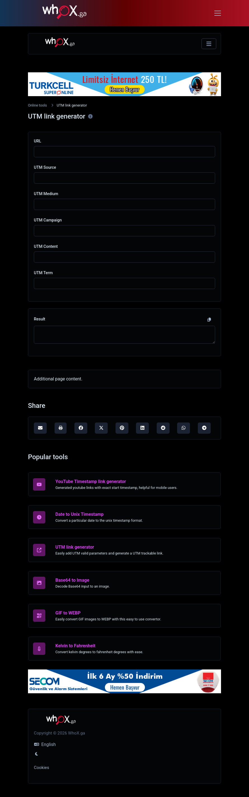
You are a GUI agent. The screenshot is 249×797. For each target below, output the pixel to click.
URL (37, 141)
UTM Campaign (48, 220)
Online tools (37, 105)
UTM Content (46, 246)
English (45, 744)
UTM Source (45, 167)
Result (39, 319)
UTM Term (43, 273)
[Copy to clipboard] (209, 319)
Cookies (41, 767)
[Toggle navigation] (217, 13)
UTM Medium (46, 193)
